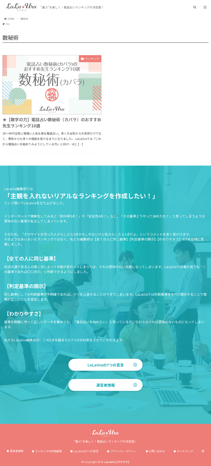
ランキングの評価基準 (48, 451)
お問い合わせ (157, 451)
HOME (11, 18)
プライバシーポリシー (123, 451)
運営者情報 (105, 385)
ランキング (92, 59)
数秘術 (24, 18)
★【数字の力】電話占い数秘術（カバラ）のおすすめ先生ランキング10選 (51, 122)
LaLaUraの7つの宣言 (105, 364)
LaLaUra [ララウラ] (116, 462)
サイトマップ (185, 451)
